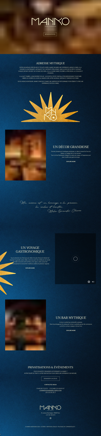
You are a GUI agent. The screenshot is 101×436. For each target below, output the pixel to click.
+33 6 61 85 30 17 (50, 392)
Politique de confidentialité (66, 426)
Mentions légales (52, 426)
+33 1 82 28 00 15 (50, 415)
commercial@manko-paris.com (51, 390)
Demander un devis (50, 378)
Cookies (43, 426)
